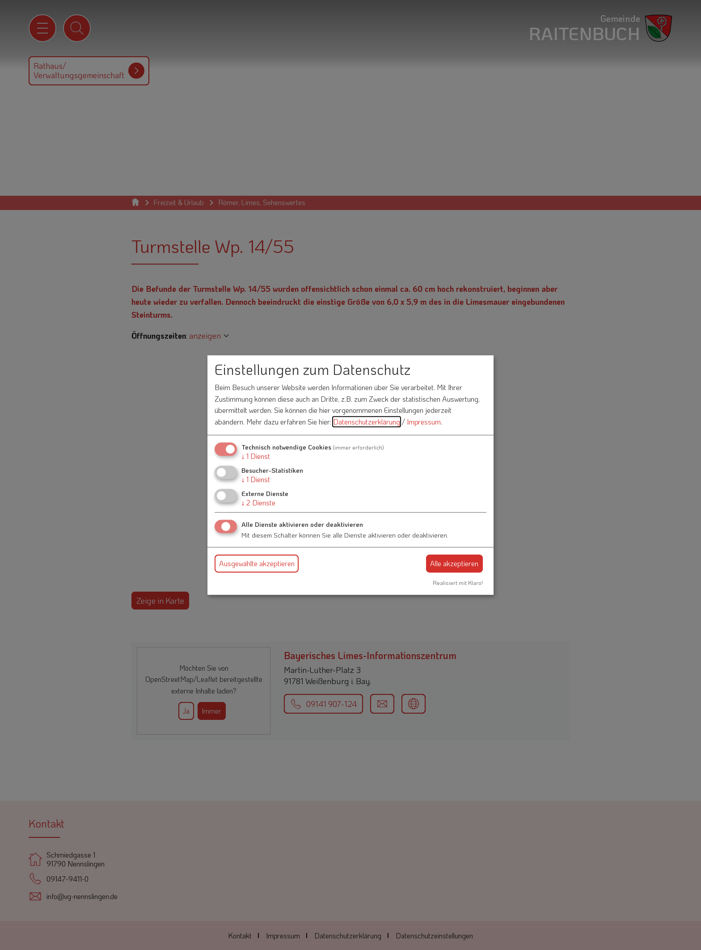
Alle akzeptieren (454, 563)
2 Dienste (258, 502)
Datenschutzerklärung (366, 421)
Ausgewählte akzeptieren (257, 563)
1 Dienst (255, 456)
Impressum (424, 421)
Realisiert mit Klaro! (458, 582)
